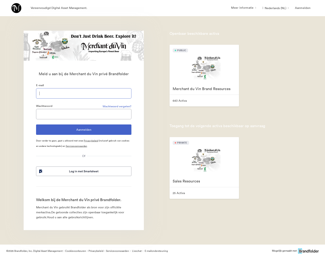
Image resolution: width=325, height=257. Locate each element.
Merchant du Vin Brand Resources (201, 88)
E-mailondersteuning (156, 251)
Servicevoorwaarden (76, 146)
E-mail (40, 85)
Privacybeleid (91, 140)
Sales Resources (186, 181)
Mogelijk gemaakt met (295, 250)
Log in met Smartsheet (68, 171)
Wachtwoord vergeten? (117, 106)
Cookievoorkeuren (75, 251)
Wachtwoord (44, 106)
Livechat (136, 251)
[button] (275, 8)
